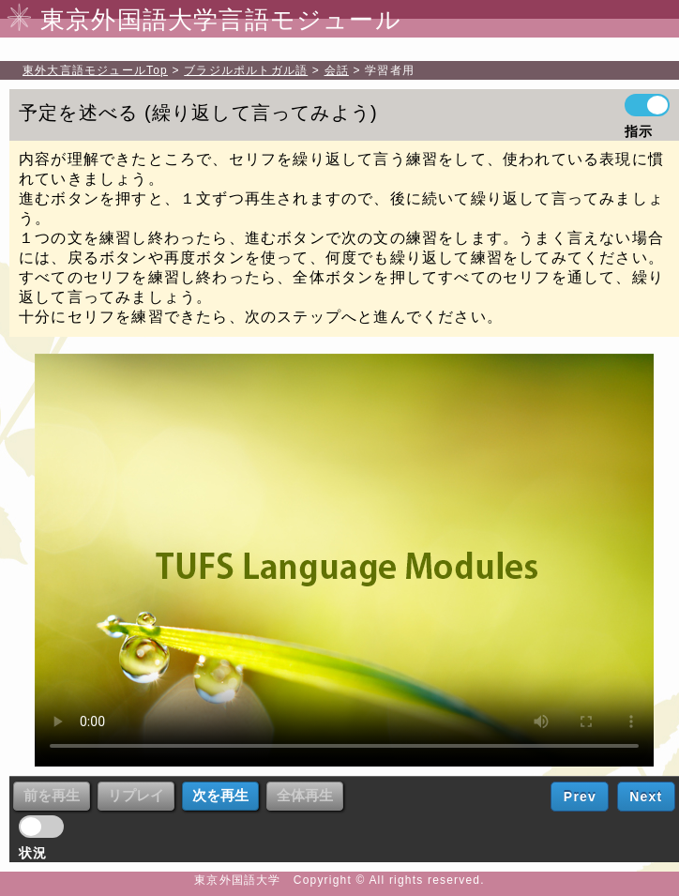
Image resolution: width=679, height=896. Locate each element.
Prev (580, 796)
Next (645, 796)
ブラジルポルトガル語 (246, 70)
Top (95, 70)
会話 (336, 70)
